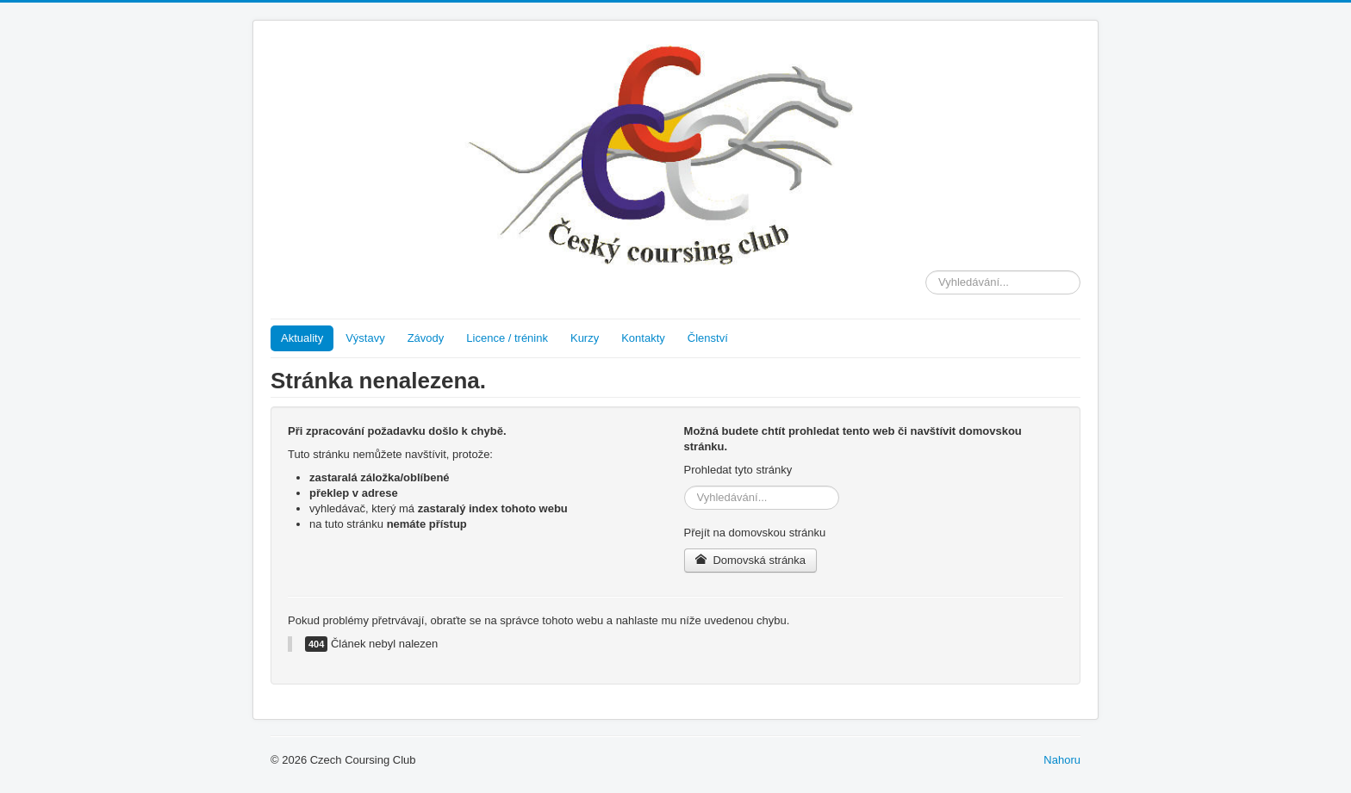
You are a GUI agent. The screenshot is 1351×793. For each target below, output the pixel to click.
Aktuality (302, 337)
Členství (708, 337)
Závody (426, 337)
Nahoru (1061, 759)
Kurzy (584, 337)
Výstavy (365, 337)
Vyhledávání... (925, 270)
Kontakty (643, 337)
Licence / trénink (507, 337)
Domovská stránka (750, 560)
